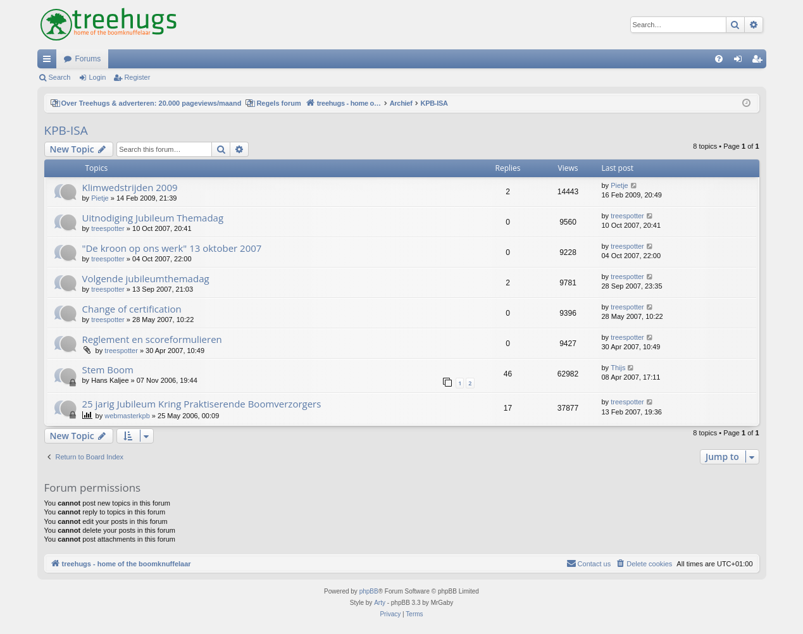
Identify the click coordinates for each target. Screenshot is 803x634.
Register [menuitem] (759, 61)
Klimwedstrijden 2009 (130, 187)
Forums (88, 58)
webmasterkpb (127, 416)
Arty (379, 602)
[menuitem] (718, 58)
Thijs (618, 367)
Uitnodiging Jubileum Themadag (153, 217)
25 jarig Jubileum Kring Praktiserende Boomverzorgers (201, 403)
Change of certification (132, 308)
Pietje (100, 198)
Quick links (49, 61)
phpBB (368, 591)
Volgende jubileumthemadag (145, 278)
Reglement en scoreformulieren (152, 339)
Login (97, 77)
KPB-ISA (66, 130)
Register (137, 77)
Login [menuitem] (740, 61)
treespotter (108, 228)
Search (60, 77)
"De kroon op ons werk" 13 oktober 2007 (172, 248)
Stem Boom (108, 369)
